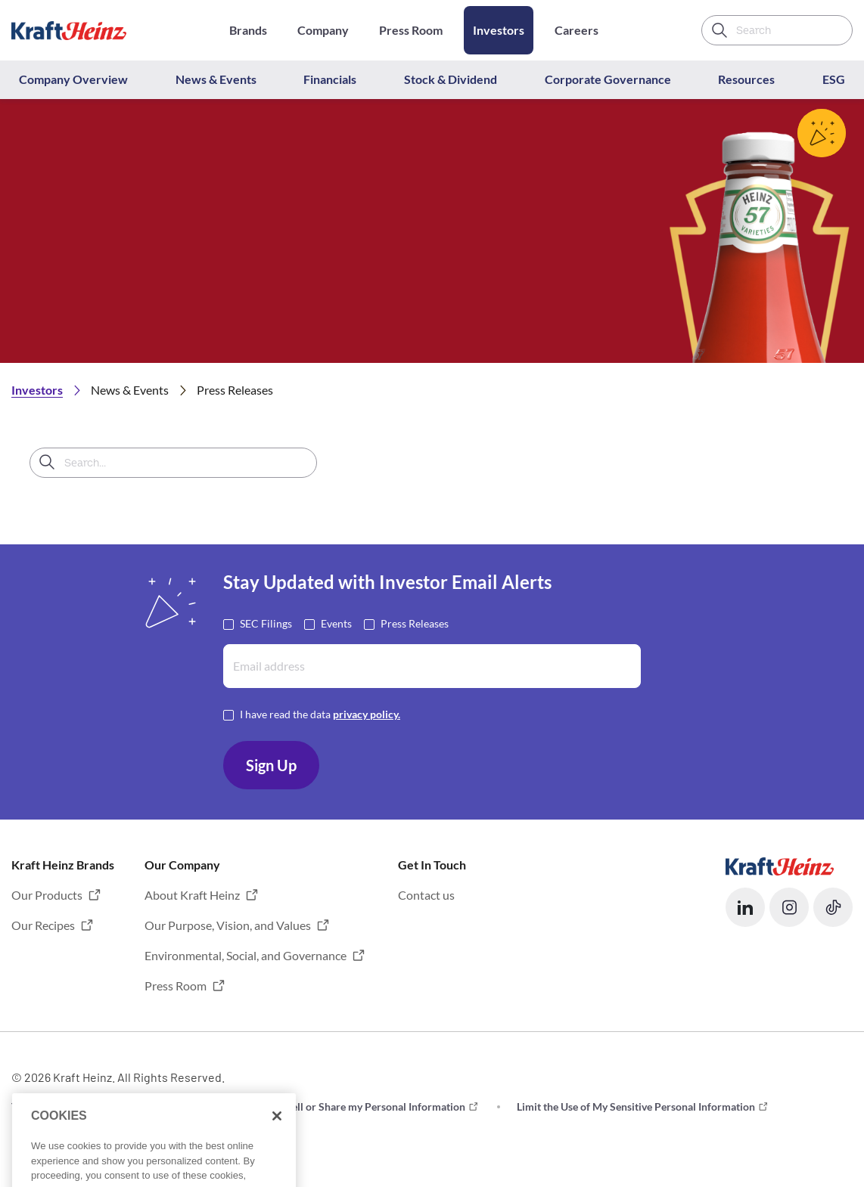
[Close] (277, 1139)
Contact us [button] (426, 895)
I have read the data (320, 713)
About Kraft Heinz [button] (192, 895)
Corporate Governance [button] (608, 79)
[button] (745, 907)
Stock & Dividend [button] (450, 79)
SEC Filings (266, 622)
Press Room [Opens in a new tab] (411, 30)
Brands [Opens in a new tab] (248, 30)
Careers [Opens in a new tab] (576, 30)
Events (336, 622)
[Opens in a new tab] (780, 864)
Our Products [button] (46, 895)
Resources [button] (746, 79)
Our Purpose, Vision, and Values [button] (228, 925)
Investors (498, 30)
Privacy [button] (182, 1106)
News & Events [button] (216, 79)
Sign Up (271, 765)
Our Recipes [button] (43, 925)
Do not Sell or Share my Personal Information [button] (358, 1106)
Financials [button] (329, 79)
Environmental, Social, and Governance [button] (246, 955)
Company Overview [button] (73, 79)
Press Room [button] (176, 985)
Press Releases (415, 622)
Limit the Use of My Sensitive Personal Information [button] (636, 1106)
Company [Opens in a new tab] (323, 30)
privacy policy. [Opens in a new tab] (366, 714)
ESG (833, 79)
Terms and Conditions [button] (62, 1106)
